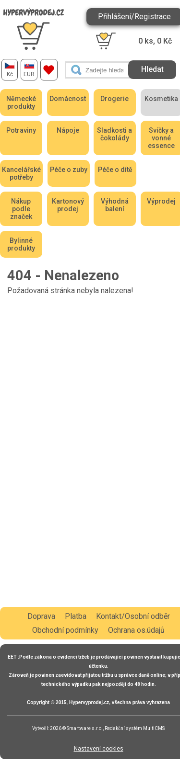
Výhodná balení (115, 205)
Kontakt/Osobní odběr (133, 616)
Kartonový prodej (68, 205)
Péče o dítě (115, 169)
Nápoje (68, 130)
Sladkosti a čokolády (114, 134)
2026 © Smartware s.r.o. (76, 728)
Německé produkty (21, 102)
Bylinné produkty (21, 244)
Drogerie (114, 99)
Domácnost (67, 99)
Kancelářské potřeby (21, 173)
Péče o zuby (68, 169)
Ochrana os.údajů (136, 630)
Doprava (41, 616)
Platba (75, 616)
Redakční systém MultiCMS (135, 728)
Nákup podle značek (21, 208)
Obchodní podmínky (65, 630)
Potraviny (21, 130)
